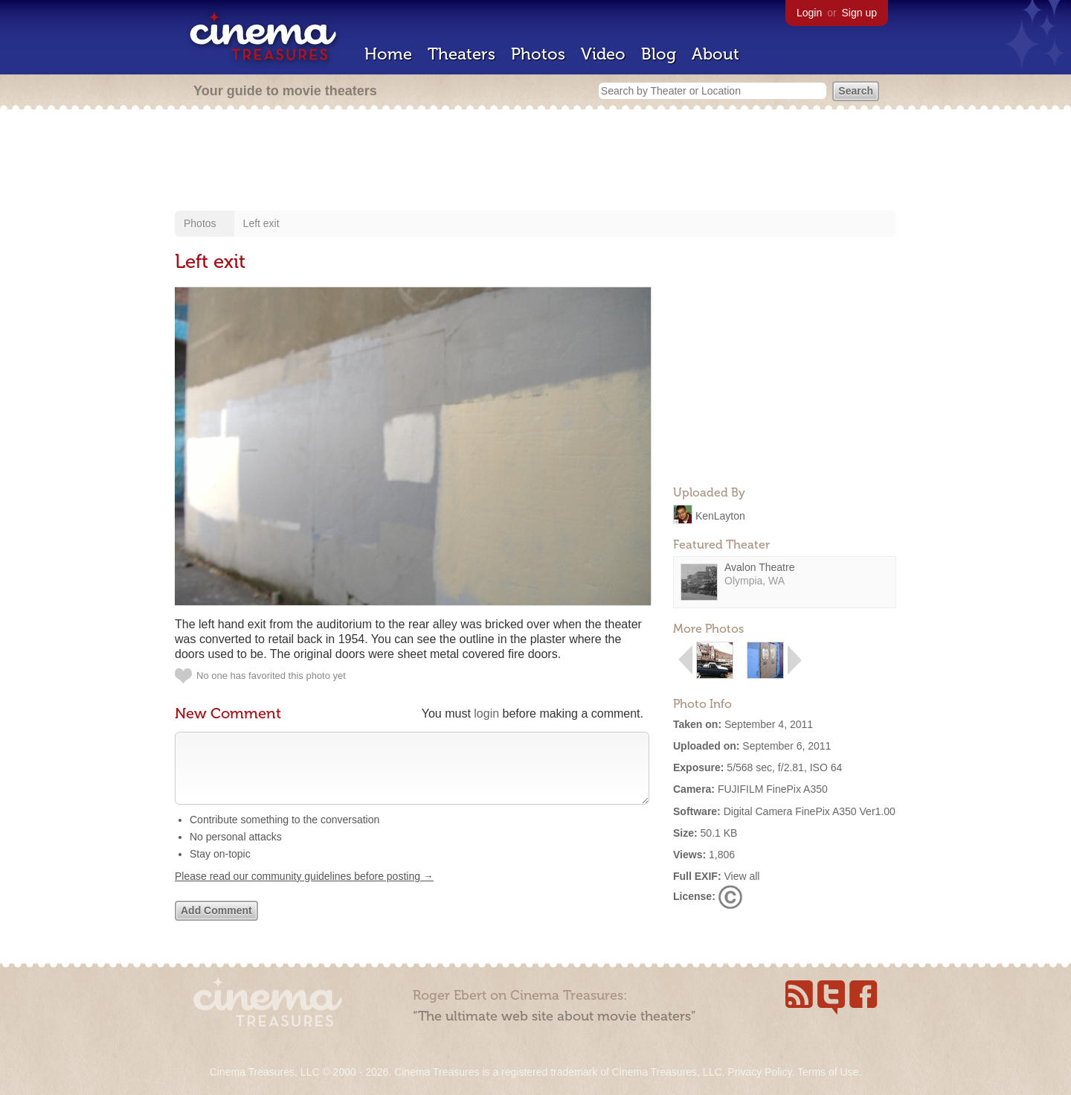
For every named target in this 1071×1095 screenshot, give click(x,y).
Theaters (461, 54)
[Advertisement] (535, 161)
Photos (538, 54)
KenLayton (720, 515)
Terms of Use (827, 1072)
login (486, 713)
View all (741, 876)
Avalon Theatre (759, 567)
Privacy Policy (759, 1072)
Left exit (261, 223)
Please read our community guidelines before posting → (304, 891)
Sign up (859, 13)
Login (809, 13)
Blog (658, 54)
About (715, 54)
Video (603, 54)
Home (388, 54)
